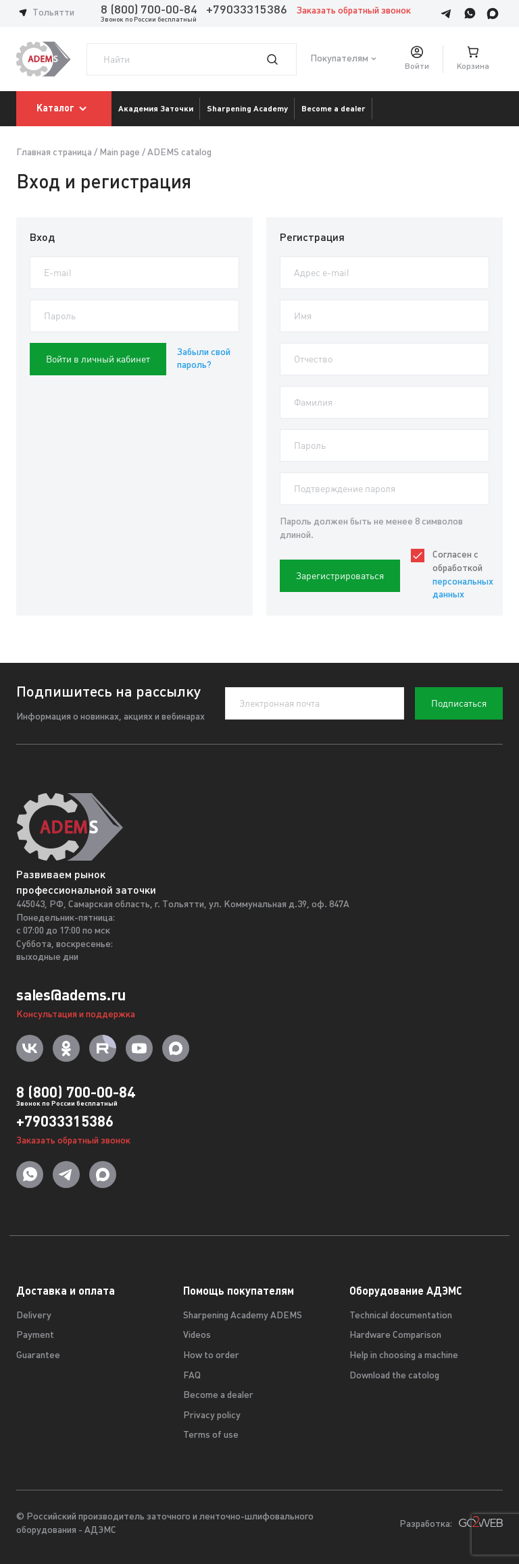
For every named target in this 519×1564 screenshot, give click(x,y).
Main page (119, 153)
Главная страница (54, 153)
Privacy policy (212, 1416)
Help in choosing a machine (403, 1356)
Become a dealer (218, 1396)
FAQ (192, 1376)
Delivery (33, 1316)
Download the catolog (394, 1376)
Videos (197, 1335)
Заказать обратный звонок (354, 11)
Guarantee (38, 1356)
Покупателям (339, 59)
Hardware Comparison (395, 1335)
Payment (35, 1335)
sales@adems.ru (71, 995)
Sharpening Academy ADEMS (242, 1316)
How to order (211, 1356)
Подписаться (459, 703)
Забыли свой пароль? (203, 359)
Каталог (63, 109)
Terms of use (211, 1435)
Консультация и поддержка (75, 1015)
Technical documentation (400, 1316)
